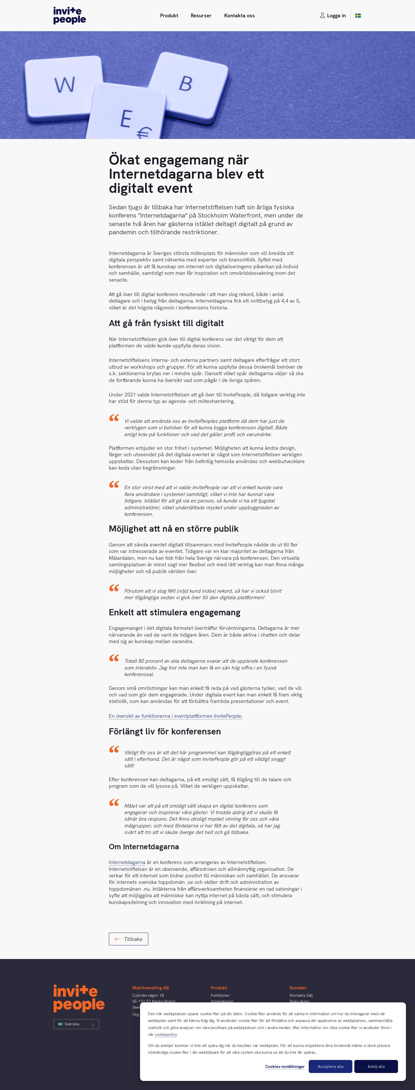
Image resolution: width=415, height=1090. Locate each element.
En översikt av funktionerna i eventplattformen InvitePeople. (176, 716)
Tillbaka (128, 939)
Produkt (169, 15)
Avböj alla (376, 1066)
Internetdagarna (127, 862)
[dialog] (273, 1041)
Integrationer (222, 1001)
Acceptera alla (330, 1066)
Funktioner (220, 995)
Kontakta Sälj (301, 995)
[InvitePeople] (70, 15)
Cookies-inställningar (285, 1066)
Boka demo (299, 1001)
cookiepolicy (166, 1034)
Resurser (201, 15)
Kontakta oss (239, 15)
